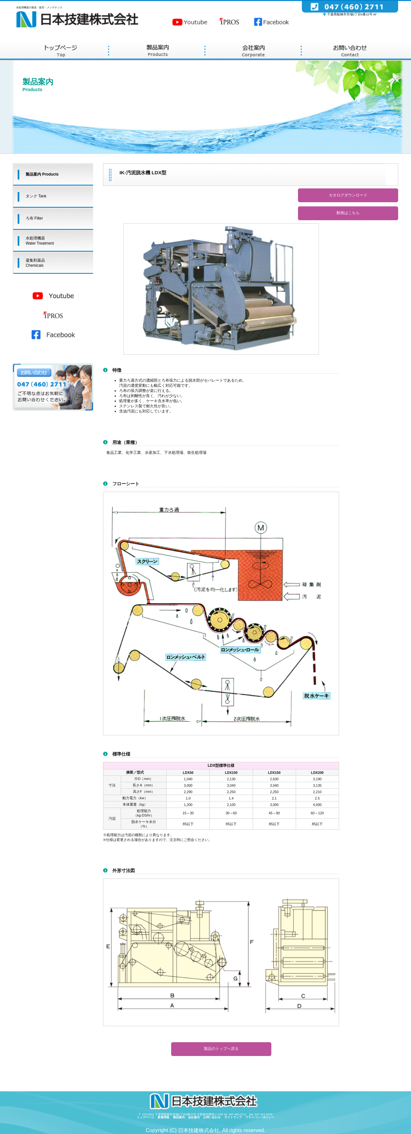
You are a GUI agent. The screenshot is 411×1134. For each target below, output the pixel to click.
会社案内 (195, 1117)
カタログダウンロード (348, 195)
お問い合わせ (213, 1117)
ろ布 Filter (34, 218)
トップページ (147, 1117)
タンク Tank (36, 196)
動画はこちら (348, 213)
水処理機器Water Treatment (40, 241)
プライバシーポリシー (259, 1117)
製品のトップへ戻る (221, 1048)
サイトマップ (234, 1117)
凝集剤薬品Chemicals (35, 263)
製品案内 (180, 1117)
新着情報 (165, 1117)
